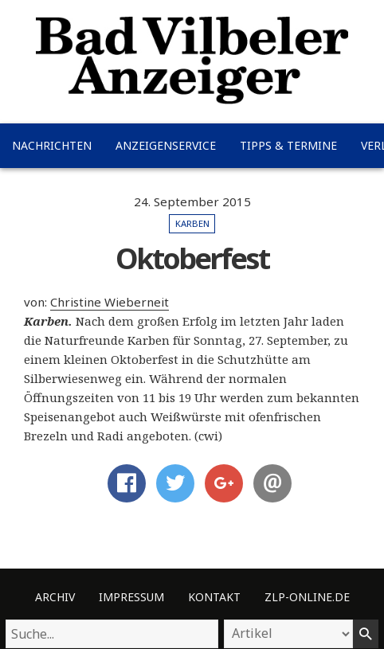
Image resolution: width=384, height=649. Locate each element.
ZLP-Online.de (307, 596)
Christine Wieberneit (109, 302)
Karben (192, 223)
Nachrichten (52, 145)
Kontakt (214, 596)
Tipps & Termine (288, 145)
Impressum (131, 596)
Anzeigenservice (166, 145)
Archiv (55, 596)
